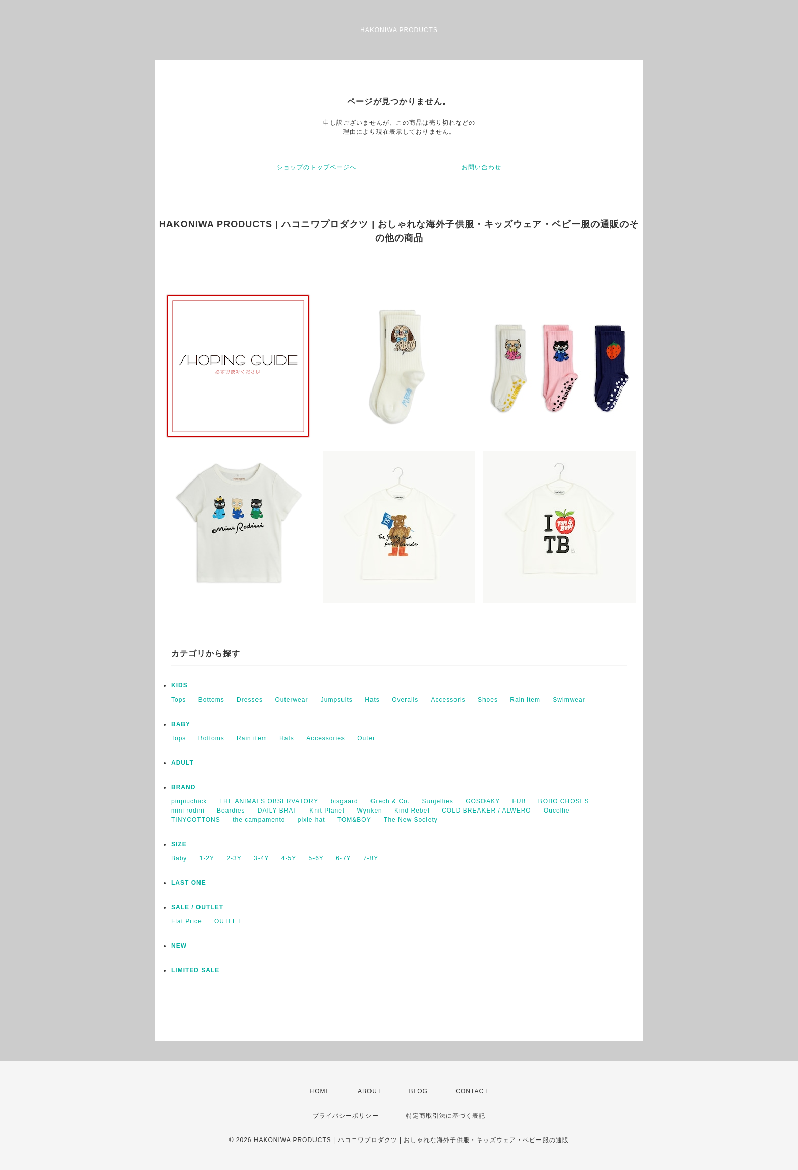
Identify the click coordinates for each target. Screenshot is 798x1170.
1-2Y (207, 858)
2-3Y (233, 858)
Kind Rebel (412, 810)
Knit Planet (327, 810)
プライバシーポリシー (345, 1115)
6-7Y (343, 858)
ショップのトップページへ (316, 167)
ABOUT (369, 1091)
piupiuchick (189, 801)
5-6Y (316, 858)
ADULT (182, 762)
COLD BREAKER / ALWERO (486, 810)
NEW (179, 945)
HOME (320, 1091)
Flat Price (186, 921)
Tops (178, 699)
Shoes (488, 699)
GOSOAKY (483, 801)
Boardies (231, 810)
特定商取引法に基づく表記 (446, 1115)
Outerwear (291, 699)
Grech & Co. (390, 801)
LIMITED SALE (195, 970)
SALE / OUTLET (197, 907)
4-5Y (288, 858)
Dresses (250, 699)
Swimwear (569, 699)
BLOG (418, 1091)
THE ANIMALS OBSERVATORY (269, 801)
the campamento (259, 819)
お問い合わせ (481, 167)
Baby (179, 858)
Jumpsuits (337, 699)
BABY (180, 724)
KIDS (179, 685)
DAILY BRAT (277, 810)
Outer (366, 738)
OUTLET (227, 921)
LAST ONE (188, 882)
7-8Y (370, 858)
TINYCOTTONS (195, 819)
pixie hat (311, 819)
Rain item (525, 699)
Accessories (325, 738)
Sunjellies (437, 801)
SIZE (179, 844)
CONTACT (471, 1091)
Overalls (405, 699)
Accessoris (448, 699)
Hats (372, 699)
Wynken (369, 810)
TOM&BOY (354, 819)
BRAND (183, 787)
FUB (519, 801)
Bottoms (211, 699)
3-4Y (261, 858)
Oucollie (556, 810)
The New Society (411, 819)
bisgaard (344, 801)
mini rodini (188, 810)
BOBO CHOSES (563, 801)
